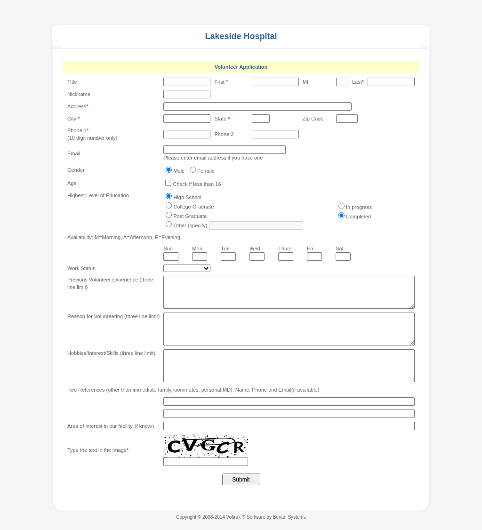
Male (179, 171)
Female (206, 171)
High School (187, 197)
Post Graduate (190, 216)
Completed (358, 216)
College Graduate (193, 206)
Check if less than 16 (197, 184)
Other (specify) (190, 225)
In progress (359, 207)
